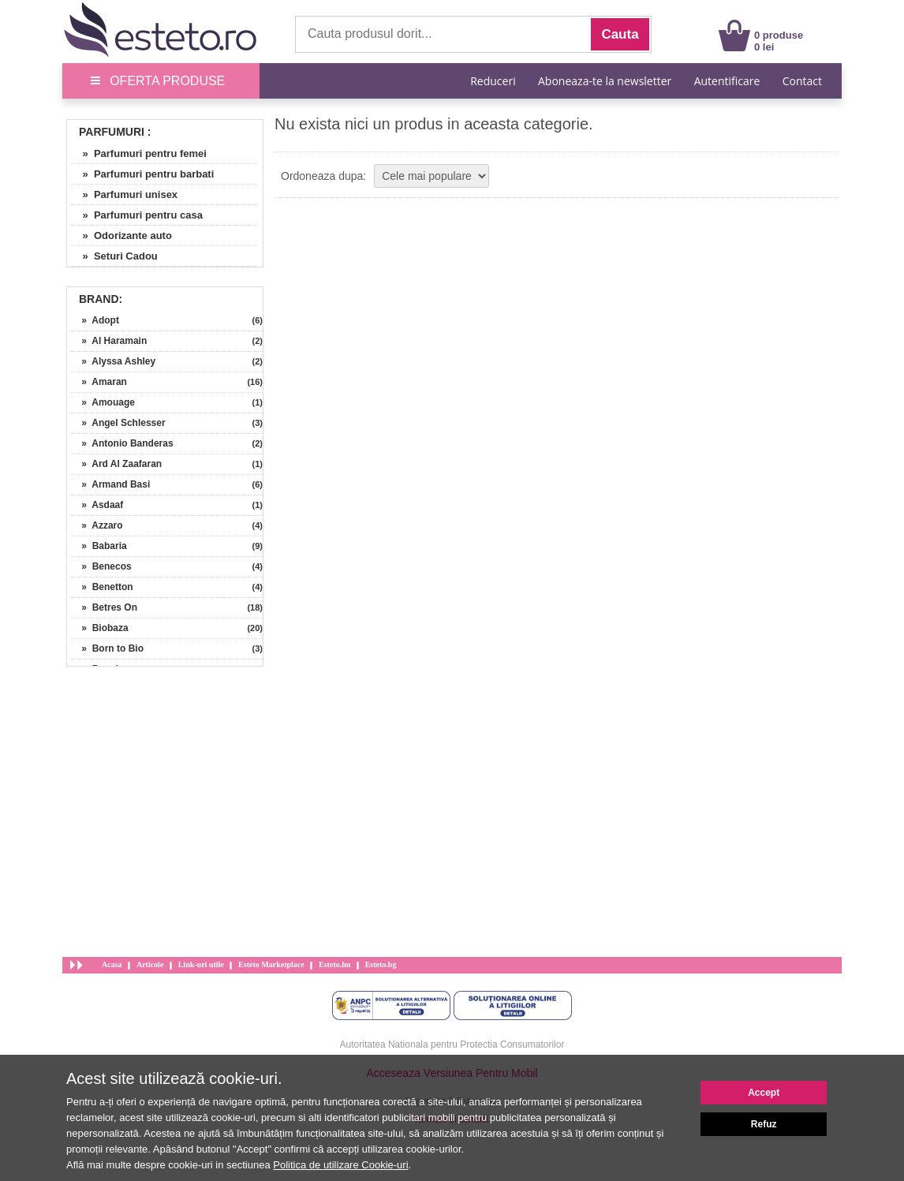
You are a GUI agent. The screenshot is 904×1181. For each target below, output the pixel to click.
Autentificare (727, 80)
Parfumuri (111, 131)
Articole (149, 964)
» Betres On (104, 607)
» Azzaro (97, 525)
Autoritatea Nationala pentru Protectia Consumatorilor (452, 1044)
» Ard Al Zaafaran (116, 463)
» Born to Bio (107, 648)
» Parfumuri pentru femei (139, 153)
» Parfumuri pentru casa (137, 215)
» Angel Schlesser (118, 422)
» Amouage (103, 402)
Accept (763, 1092)
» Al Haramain (109, 340)
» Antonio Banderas (122, 443)
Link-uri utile (201, 964)
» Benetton (102, 586)
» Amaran (99, 381)
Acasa (112, 964)
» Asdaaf (97, 504)
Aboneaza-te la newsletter (604, 80)
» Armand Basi (110, 484)
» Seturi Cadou (114, 256)
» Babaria (99, 545)
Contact (802, 80)
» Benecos (101, 566)
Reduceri (492, 80)
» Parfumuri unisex (124, 194)
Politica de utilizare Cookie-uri (340, 1165)
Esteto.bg (381, 964)
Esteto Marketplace (271, 964)
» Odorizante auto (121, 235)
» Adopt (95, 320)
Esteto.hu (334, 964)
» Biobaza (100, 627)
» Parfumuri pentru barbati (142, 174)
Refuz (764, 1124)
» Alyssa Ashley (113, 361)
